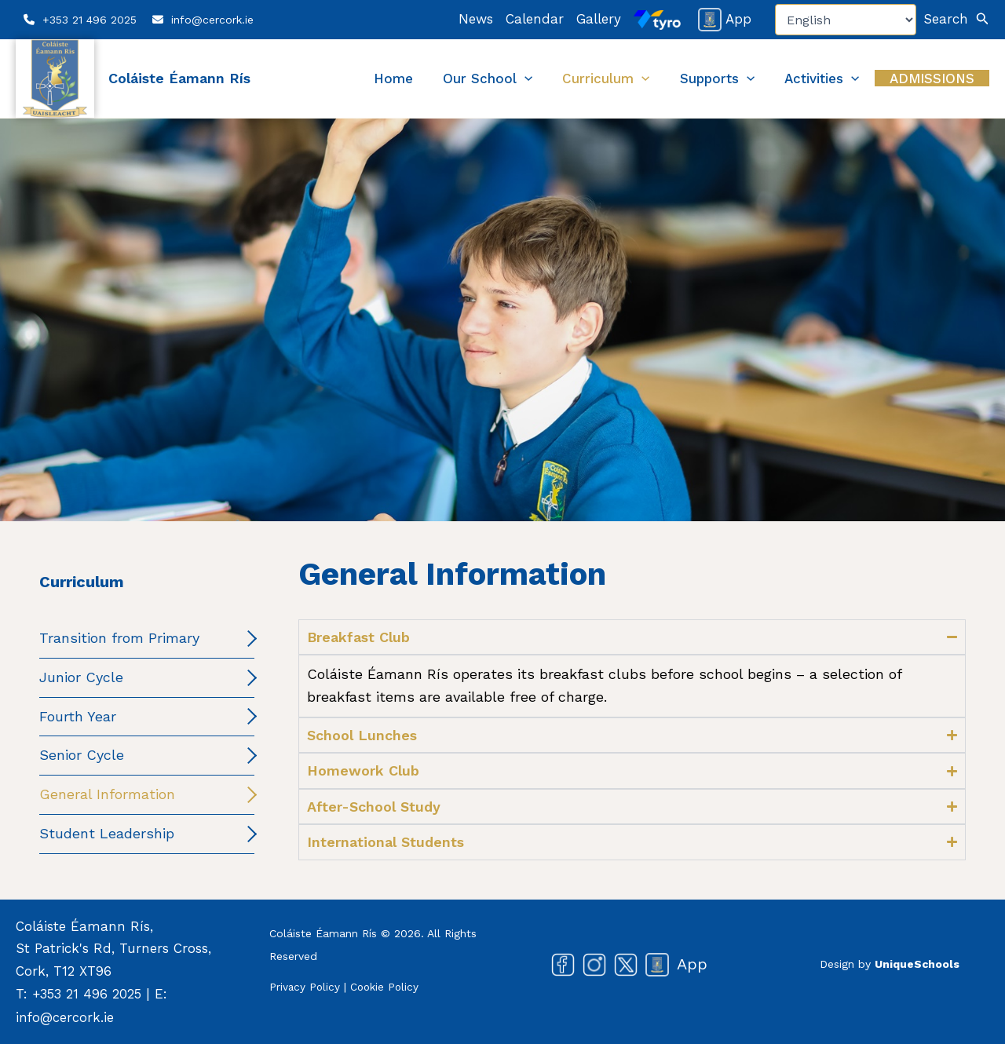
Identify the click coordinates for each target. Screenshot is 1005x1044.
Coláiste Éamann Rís (179, 78)
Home (472, 78)
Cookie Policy (387, 986)
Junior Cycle (81, 677)
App (724, 19)
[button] (956, 20)
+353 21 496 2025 (89, 19)
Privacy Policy (305, 986)
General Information (107, 794)
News (476, 19)
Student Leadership (106, 833)
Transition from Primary (119, 638)
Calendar (535, 19)
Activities (843, 78)
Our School (552, 78)
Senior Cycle (81, 754)
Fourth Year (77, 716)
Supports (753, 78)
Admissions (939, 78)
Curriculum (656, 78)
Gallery (598, 19)
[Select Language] (845, 19)
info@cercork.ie (212, 19)
